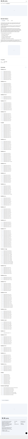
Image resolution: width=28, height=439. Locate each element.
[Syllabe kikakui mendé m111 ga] (6, 269)
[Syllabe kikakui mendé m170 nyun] (6, 368)
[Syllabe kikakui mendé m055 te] (6, 180)
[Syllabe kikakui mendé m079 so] (6, 148)
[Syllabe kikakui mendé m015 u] (6, 127)
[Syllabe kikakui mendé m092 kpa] (6, 312)
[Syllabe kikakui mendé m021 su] (6, 144)
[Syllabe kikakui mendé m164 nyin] (6, 366)
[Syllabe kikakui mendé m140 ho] (6, 238)
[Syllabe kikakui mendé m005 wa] (6, 85)
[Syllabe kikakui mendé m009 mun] (6, 105)
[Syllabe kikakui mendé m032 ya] (6, 199)
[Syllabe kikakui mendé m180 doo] (6, 170)
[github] (23, 419)
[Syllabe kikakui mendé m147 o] (6, 132)
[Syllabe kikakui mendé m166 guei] (6, 272)
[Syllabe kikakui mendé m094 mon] (6, 108)
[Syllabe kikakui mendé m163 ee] (6, 128)
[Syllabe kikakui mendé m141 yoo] (6, 204)
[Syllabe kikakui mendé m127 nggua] (6, 260)
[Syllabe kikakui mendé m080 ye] (6, 203)
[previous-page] (1, 3)
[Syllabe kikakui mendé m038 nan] (6, 223)
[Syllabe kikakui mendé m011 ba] (6, 115)
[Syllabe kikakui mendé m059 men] (6, 106)
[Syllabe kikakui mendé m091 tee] (6, 179)
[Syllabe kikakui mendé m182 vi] (6, 355)
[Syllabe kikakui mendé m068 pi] (6, 284)
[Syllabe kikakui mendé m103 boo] (6, 120)
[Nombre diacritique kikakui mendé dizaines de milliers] (8, 393)
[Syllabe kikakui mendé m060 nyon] (6, 371)
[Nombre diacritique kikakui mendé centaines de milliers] (8, 394)
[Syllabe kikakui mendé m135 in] (6, 135)
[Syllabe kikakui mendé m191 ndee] (6, 340)
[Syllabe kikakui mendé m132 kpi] (6, 311)
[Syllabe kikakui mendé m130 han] (6, 243)
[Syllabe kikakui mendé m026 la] (6, 155)
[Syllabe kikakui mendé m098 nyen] (6, 370)
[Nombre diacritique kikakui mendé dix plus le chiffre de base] (9, 388)
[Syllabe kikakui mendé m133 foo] (6, 215)
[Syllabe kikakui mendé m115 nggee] (6, 255)
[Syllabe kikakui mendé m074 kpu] (6, 314)
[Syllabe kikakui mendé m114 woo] (6, 89)
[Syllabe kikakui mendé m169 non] (6, 227)
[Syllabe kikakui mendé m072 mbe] (6, 300)
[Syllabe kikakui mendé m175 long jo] (6, 194)
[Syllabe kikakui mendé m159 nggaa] (6, 259)
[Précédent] (5, 401)
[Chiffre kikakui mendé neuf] (5, 384)
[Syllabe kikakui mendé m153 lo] (6, 160)
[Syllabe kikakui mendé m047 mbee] (6, 298)
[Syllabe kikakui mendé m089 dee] (6, 169)
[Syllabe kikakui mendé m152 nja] (6, 348)
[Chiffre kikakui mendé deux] (5, 376)
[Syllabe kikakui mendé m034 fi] (6, 209)
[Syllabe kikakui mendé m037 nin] (6, 222)
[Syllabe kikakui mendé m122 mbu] (6, 297)
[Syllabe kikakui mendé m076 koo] (6, 77)
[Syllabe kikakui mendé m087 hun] (6, 244)
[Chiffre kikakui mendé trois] (5, 377)
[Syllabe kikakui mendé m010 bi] (6, 114)
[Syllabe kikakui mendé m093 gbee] (6, 326)
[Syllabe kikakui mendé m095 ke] (6, 76)
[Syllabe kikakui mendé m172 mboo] (6, 302)
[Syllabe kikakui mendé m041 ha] (6, 232)
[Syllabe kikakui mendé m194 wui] (6, 92)
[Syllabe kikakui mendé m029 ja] (6, 187)
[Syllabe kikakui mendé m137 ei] (6, 133)
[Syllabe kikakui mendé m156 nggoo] (6, 257)
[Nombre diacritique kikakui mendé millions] (7, 395)
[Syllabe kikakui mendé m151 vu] (6, 358)
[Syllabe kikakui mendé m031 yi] (6, 198)
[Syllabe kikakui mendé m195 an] (6, 136)
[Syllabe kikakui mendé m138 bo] (6, 121)
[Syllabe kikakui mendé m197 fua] (6, 217)
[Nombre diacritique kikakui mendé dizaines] (7, 389)
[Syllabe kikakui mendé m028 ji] (6, 186)
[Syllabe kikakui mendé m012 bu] (6, 116)
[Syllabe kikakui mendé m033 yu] (6, 201)
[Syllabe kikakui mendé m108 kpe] (6, 316)
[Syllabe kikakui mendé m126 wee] (6, 87)
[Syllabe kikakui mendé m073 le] (6, 158)
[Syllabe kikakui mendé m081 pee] (6, 287)
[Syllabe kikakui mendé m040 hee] (6, 234)
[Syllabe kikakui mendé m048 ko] (6, 78)
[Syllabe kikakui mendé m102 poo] (6, 290)
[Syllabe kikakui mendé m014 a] (6, 126)
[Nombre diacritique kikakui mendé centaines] (7, 390)
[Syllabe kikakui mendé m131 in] (6, 134)
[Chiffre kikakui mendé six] (5, 380)
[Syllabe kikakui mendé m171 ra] (6, 333)
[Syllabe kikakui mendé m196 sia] (6, 150)
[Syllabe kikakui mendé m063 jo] (6, 193)
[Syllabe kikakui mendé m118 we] (6, 88)
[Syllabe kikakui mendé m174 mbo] (6, 303)
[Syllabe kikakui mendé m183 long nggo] (7, 264)
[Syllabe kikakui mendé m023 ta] (6, 176)
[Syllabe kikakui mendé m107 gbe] (6, 327)
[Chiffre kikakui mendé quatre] (5, 378)
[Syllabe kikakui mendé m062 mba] (6, 296)
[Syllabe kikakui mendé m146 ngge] (6, 256)
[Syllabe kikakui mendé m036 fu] (6, 211)
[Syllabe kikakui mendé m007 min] (6, 103)
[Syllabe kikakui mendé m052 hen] (6, 245)
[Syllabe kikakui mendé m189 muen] (6, 110)
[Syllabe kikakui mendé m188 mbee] (6, 299)
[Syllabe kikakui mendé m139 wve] (6, 99)
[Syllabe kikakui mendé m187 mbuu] (6, 304)
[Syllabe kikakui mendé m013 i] (5, 125)
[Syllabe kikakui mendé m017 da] (6, 167)
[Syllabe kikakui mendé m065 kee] (6, 75)
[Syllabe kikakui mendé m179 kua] (6, 80)
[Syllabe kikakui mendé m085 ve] (6, 360)
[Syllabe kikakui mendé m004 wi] (6, 84)
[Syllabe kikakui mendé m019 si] (6, 141)
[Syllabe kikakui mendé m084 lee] (6, 157)
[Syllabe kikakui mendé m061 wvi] (6, 97)
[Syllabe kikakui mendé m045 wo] (6, 91)
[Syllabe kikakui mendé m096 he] (6, 236)
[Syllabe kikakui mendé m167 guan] (6, 274)
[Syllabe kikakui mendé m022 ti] (6, 175)
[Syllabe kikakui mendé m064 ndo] (6, 344)
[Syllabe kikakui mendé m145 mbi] (6, 295)
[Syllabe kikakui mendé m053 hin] (6, 241)
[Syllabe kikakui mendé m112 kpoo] (6, 317)
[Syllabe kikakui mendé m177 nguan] (6, 280)
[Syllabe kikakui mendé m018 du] (6, 168)
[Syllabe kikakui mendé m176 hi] (6, 231)
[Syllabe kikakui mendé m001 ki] (6, 71)
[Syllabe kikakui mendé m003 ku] (6, 74)
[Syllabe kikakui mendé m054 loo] (6, 159)
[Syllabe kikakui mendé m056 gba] (6, 323)
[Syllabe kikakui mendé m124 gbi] (6, 322)
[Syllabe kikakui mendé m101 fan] (6, 218)
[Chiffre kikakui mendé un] (5, 375)
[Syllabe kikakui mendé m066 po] (6, 291)
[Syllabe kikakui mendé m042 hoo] (6, 237)
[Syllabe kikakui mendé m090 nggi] (6, 251)
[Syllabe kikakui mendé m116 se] (6, 146)
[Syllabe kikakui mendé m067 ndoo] (6, 343)
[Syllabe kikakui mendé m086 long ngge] (7, 262)
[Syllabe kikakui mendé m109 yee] (6, 202)
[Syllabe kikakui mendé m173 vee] (6, 359)
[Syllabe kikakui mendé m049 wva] (6, 98)
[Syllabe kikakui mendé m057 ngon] (6, 279)
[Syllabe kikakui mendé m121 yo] (6, 205)
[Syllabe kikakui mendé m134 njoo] (6, 351)
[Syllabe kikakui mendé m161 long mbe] (7, 305)
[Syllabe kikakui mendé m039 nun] (6, 225)
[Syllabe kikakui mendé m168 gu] (6, 270)
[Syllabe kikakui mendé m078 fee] (6, 213)
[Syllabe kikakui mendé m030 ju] (6, 188)
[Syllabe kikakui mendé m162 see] (6, 145)
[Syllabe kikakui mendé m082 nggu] (6, 253)
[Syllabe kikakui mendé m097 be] (6, 119)
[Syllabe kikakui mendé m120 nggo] (6, 258)
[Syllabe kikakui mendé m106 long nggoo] (7, 263)
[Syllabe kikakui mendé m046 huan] (6, 247)
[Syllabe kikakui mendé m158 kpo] (6, 318)
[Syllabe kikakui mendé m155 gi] (6, 268)
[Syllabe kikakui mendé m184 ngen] (6, 277)
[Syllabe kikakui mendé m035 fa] (6, 210)
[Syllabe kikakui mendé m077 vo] (6, 362)
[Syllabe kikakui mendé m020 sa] (6, 143)
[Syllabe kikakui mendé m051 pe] (6, 288)
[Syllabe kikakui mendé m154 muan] (6, 109)
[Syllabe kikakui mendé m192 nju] (6, 349)
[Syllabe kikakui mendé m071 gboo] (6, 328)
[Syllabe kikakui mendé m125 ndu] (6, 339)
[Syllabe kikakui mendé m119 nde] (6, 342)
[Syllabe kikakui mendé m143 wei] (6, 93)
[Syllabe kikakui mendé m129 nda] (6, 338)
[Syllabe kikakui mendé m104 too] (6, 181)
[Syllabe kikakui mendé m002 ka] (6, 73)
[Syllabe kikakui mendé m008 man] (6, 104)
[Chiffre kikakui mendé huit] (5, 383)
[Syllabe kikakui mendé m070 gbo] (6, 329)
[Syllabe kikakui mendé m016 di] (6, 166)
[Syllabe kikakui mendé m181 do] (6, 171)
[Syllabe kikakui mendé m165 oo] (6, 131)
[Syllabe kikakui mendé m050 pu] (6, 286)
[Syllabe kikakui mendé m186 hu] (6, 233)
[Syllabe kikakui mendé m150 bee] (6, 117)
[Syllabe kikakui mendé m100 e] (6, 129)
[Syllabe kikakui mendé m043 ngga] (6, 252)
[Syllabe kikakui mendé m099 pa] (6, 285)
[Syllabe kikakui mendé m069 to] (6, 182)
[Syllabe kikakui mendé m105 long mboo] (7, 306)
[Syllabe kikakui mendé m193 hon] (6, 246)
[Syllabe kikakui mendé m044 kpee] (6, 315)
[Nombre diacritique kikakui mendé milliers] (7, 391)
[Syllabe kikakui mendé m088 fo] (6, 216)
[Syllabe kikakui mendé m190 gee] (6, 271)
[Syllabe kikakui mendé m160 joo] (6, 192)
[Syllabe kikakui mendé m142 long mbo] (7, 307)
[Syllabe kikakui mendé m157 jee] (6, 190)
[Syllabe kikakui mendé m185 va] (6, 356)
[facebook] (25, 419)
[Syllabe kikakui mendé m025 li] (6, 153)
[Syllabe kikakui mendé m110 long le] (6, 162)
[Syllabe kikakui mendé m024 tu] (6, 178)
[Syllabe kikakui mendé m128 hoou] (6, 240)
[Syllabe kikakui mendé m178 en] (6, 138)
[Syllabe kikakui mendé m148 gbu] (6, 325)
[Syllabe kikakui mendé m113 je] (6, 191)
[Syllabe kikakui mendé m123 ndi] (6, 337)
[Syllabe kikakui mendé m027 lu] (6, 156)
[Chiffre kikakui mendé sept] (5, 382)
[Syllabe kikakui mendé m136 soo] (6, 147)
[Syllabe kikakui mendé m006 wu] (6, 86)
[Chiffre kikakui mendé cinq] (5, 379)
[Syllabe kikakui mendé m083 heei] (6, 239)
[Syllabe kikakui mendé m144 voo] (6, 361)
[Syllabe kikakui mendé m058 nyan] (6, 367)
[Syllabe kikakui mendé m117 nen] (6, 226)
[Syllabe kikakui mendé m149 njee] (6, 350)
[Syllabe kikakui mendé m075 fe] (6, 214)
